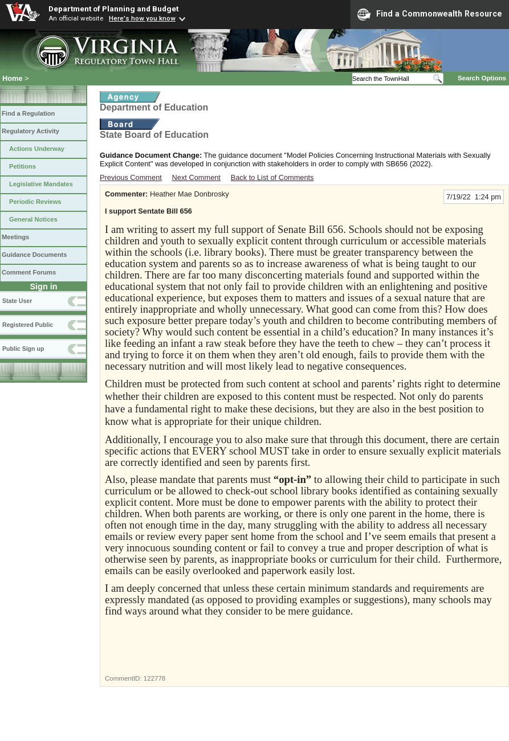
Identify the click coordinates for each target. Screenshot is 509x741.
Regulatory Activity (30, 131)
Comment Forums (29, 272)
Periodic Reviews (35, 201)
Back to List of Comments (272, 177)
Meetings (15, 237)
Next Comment (196, 177)
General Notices (33, 219)
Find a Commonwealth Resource (429, 14)
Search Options (482, 78)
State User (17, 300)
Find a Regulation (28, 113)
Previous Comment (131, 177)
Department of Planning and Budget (113, 8)
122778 (154, 678)
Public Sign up (23, 348)
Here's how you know (142, 18)
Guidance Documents (34, 254)
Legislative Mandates (41, 184)
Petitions (22, 166)
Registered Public (27, 324)
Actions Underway (36, 148)
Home (12, 78)
